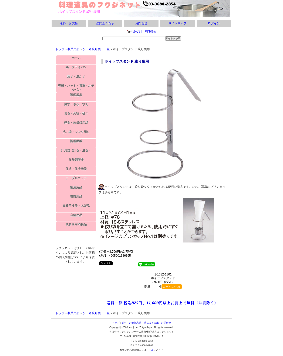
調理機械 (76, 141)
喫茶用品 (76, 196)
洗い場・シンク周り (76, 132)
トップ (59, 49)
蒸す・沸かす (76, 76)
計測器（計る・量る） (76, 150)
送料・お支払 (69, 23)
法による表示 (151, 322)
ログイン (214, 23)
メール (150, 349)
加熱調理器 (76, 159)
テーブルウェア (76, 178)
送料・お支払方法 (132, 322)
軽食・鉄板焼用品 (76, 122)
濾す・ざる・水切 (76, 104)
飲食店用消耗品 (76, 224)
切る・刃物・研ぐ (76, 113)
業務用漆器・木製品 (76, 205)
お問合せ (141, 23)
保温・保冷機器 (76, 168)
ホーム (76, 58)
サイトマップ (178, 23)
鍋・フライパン (76, 67)
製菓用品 (73, 49)
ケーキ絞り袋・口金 (96, 49)
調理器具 (76, 95)
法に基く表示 (105, 23)
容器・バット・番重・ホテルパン (76, 87)
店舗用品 (76, 215)
